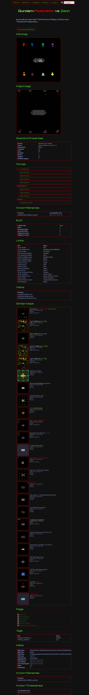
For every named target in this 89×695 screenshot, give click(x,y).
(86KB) (26, 29)
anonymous (33, 658)
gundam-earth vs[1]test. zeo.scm (28, 215)
